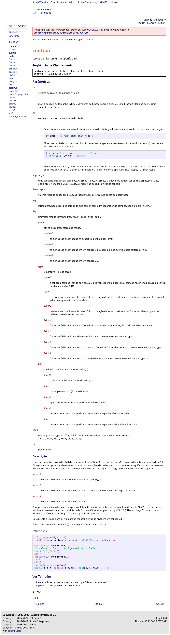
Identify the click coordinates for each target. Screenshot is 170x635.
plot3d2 (12, 103)
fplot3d (12, 62)
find (62, 153)
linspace (42, 537)
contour (13, 46)
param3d (13, 87)
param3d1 (13, 91)
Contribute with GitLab (63, 2)
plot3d (12, 97)
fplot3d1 (13, 65)
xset (37, 551)
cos (93, 540)
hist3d (12, 75)
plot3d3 (12, 107)
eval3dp (12, 52)
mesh (11, 78)
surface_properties (17, 116)
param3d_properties (18, 94)
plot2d (50, 156)
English (141, 22)
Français (151, 22)
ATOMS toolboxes (109, 2)
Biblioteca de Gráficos (17, 33)
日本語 (161, 22)
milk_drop (13, 81)
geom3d (13, 71)
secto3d (12, 110)
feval (40, 565)
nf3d (11, 84)
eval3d (12, 49)
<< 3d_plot (38, 603)
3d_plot (13, 41)
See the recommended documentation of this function (61, 32)
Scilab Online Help (42, 9)
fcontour (13, 59)
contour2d (43, 582)
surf (11, 113)
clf (36, 554)
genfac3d (13, 68)
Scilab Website (40, 2)
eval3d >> (161, 603)
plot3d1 (12, 100)
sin (81, 540)
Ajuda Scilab (18, 26)
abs (81, 568)
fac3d (11, 56)
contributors (14, 630)
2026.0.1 (93, 29)
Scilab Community (87, 2)
